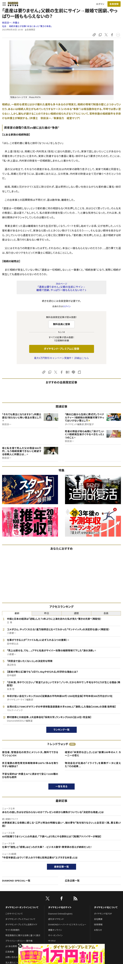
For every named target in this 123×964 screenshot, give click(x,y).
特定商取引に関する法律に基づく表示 (22, 935)
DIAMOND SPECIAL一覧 (16, 880)
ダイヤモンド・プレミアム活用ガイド (21, 924)
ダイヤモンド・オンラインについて (21, 907)
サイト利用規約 (12, 930)
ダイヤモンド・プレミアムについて (20, 919)
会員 (106, 613)
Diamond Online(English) (60, 914)
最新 (17, 613)
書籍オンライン (55, 930)
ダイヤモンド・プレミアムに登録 (61, 348)
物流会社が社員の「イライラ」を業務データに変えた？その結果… (93, 765)
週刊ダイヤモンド (56, 919)
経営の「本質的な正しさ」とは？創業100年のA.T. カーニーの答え (93, 754)
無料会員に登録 (61, 324)
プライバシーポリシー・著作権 (19, 941)
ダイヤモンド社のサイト (60, 907)
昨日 (46, 613)
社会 (4, 26)
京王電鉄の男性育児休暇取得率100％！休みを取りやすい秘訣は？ (30, 765)
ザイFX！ (52, 941)
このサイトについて (14, 914)
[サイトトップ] (12, 4)
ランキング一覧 (61, 729)
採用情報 (98, 924)
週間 (76, 613)
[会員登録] (114, 4)
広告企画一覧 (72, 880)
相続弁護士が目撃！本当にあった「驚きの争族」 (30, 26)
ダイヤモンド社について (106, 907)
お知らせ (98, 930)
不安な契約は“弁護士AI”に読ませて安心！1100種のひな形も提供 (30, 776)
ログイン (100, 4)
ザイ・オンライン (55, 935)
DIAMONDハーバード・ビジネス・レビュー (67, 924)
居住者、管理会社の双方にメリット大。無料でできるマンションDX (30, 754)
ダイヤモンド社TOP (103, 914)
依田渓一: (11, 22)
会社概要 (98, 919)
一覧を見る (62, 786)
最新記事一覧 (61, 866)
